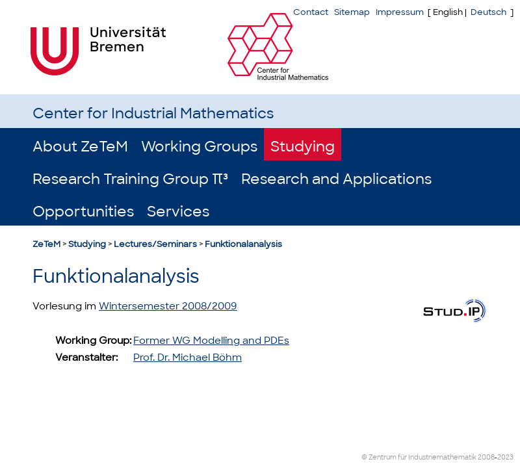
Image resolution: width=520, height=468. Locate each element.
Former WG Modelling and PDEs (211, 340)
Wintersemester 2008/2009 (168, 306)
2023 (505, 457)
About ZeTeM (80, 146)
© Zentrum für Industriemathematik (418, 457)
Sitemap (352, 12)
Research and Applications (336, 179)
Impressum (400, 12)
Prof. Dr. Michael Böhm (187, 357)
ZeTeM (46, 244)
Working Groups (199, 146)
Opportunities (83, 211)
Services (178, 211)
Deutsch (488, 12)
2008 (486, 457)
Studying (302, 146)
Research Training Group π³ (130, 179)
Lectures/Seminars (155, 244)
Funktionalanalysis (243, 244)
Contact (310, 12)
